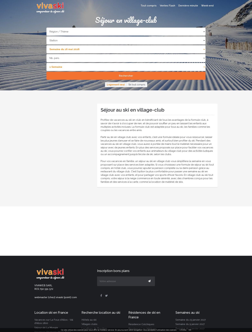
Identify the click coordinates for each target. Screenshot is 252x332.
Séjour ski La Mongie (46, 327)
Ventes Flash (167, 5)
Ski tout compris (136, 84)
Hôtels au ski (88, 319)
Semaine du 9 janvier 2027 (190, 324)
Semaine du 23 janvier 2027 (191, 319)
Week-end (207, 5)
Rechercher (126, 75)
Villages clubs (89, 324)
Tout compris (149, 5)
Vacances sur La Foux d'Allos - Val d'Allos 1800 (53, 321)
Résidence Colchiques (141, 324)
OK (190, 330)
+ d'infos (182, 330)
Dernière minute (188, 5)
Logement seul (116, 84)
